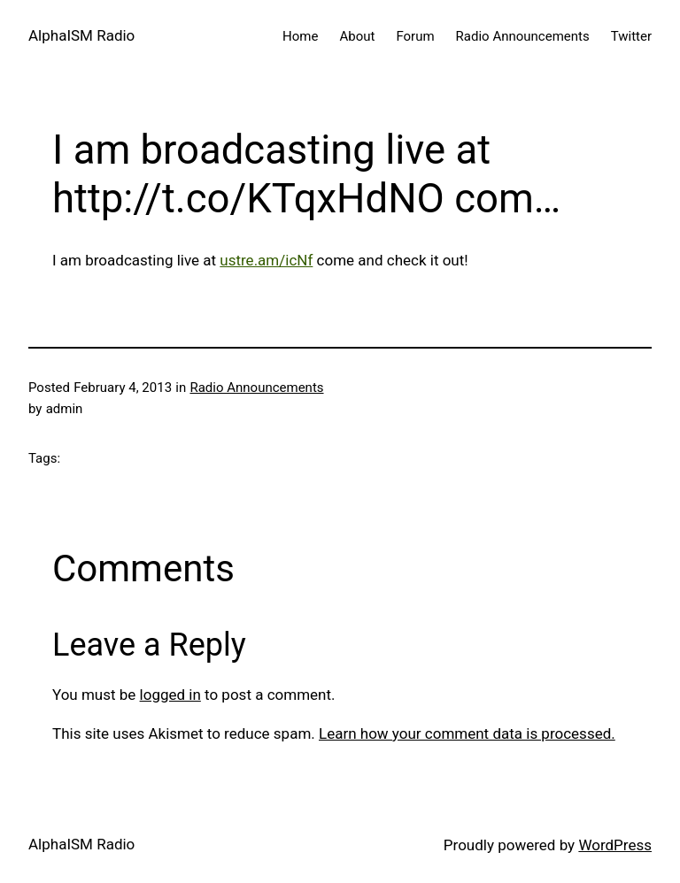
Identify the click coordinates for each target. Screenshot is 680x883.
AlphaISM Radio (81, 35)
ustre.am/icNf (266, 260)
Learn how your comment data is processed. (467, 733)
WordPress (615, 845)
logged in (170, 694)
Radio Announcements (256, 387)
